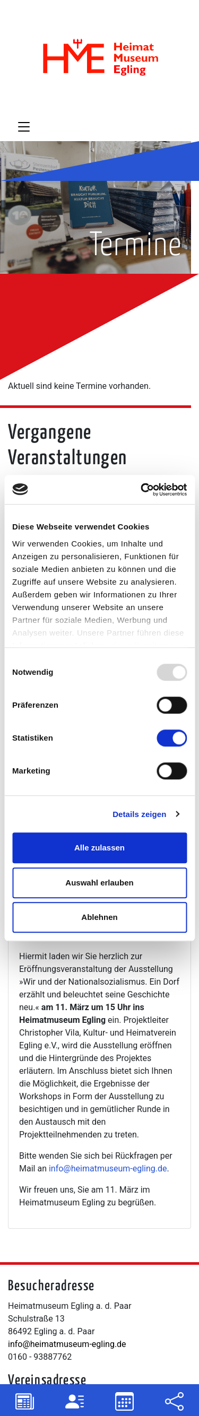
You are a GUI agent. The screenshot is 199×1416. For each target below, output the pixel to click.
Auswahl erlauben (99, 882)
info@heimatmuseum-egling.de (108, 1168)
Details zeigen (139, 814)
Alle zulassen (99, 847)
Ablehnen (99, 917)
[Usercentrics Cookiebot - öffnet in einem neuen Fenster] (142, 490)
